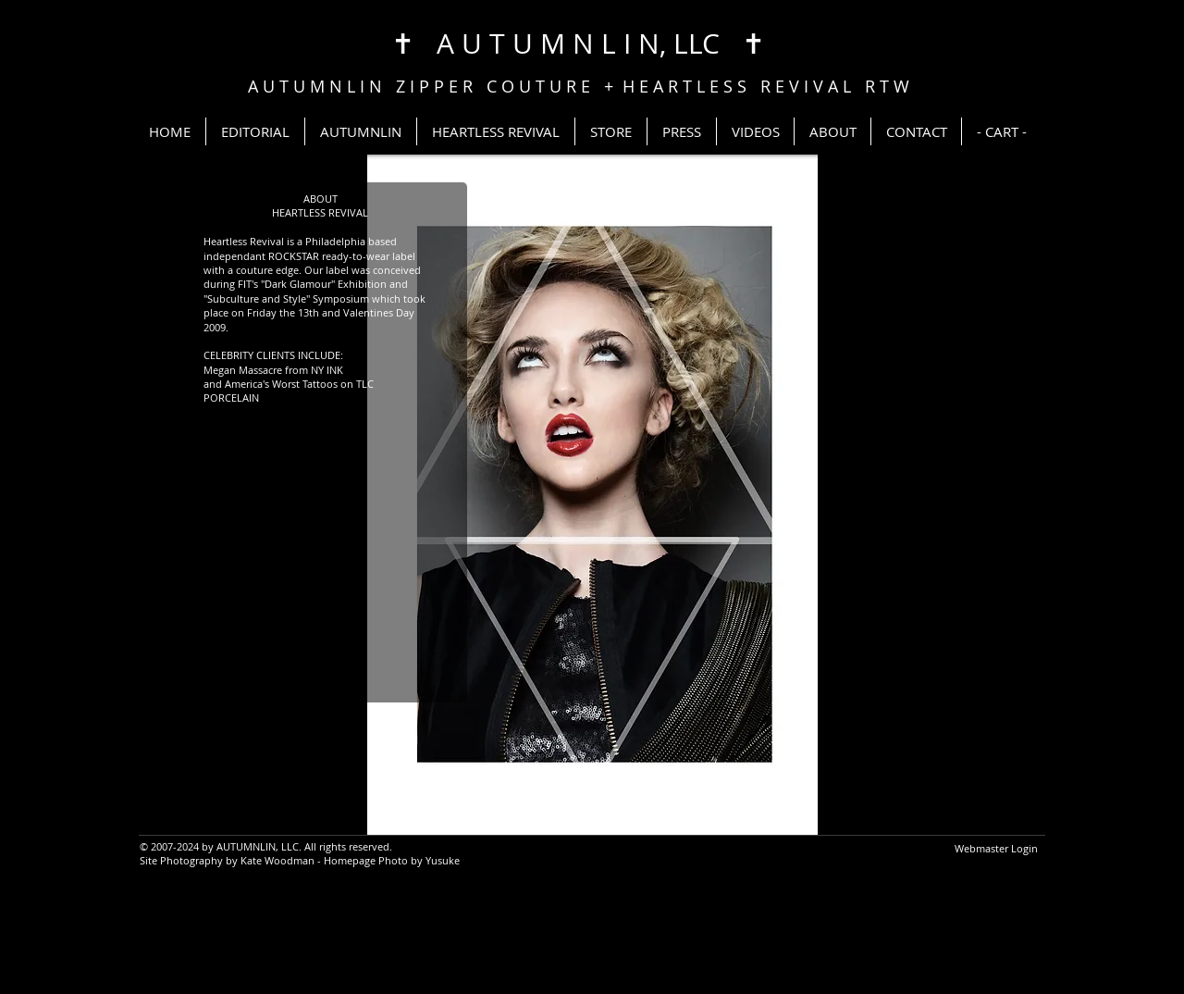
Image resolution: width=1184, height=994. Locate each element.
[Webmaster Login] (996, 848)
